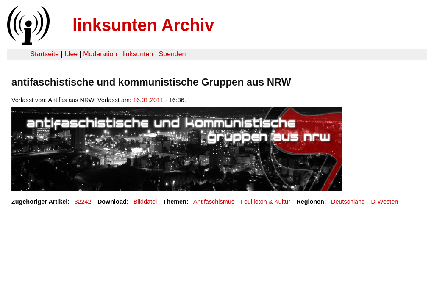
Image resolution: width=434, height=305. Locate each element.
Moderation (100, 54)
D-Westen (384, 201)
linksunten (137, 54)
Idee (71, 54)
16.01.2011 (148, 100)
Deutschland (348, 201)
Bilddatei (145, 201)
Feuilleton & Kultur (265, 201)
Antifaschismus (213, 201)
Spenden (172, 54)
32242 (83, 201)
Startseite (44, 54)
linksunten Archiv (143, 25)
